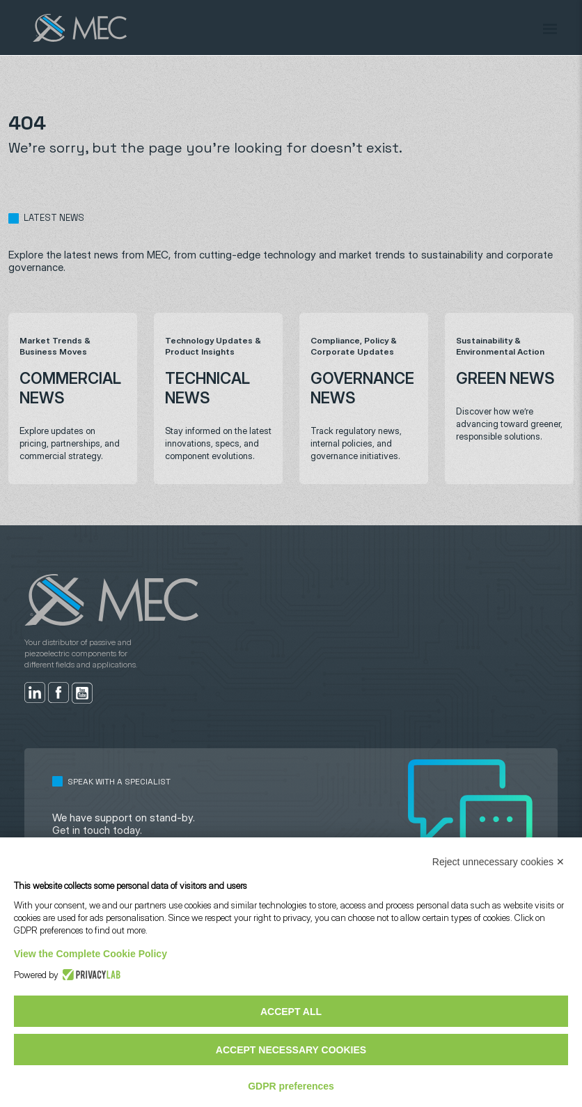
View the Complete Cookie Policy (90, 953)
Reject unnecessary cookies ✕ (498, 861)
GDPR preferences (291, 1086)
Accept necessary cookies (291, 1049)
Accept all (291, 1011)
